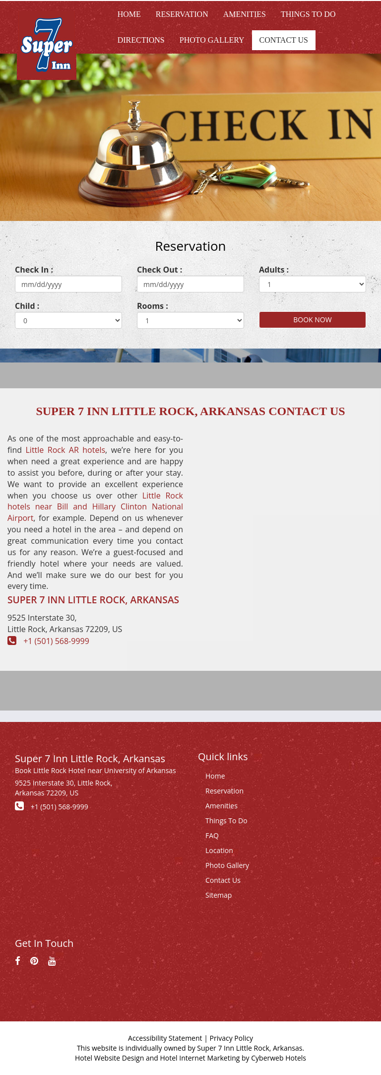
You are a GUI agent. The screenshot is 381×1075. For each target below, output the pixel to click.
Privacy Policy (231, 1038)
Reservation (182, 14)
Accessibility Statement (165, 1038)
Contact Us (283, 40)
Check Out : (159, 269)
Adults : (274, 269)
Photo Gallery (212, 40)
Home (129, 14)
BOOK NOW (312, 319)
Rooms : (152, 305)
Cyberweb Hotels (278, 1058)
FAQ (212, 835)
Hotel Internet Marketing (200, 1058)
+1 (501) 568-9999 (56, 641)
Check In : (34, 269)
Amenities (244, 14)
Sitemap (218, 895)
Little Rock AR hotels (66, 449)
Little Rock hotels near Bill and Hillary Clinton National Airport (95, 507)
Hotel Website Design (109, 1058)
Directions (141, 40)
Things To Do (226, 820)
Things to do (308, 14)
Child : (27, 305)
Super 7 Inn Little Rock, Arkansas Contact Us (190, 411)
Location (219, 850)
